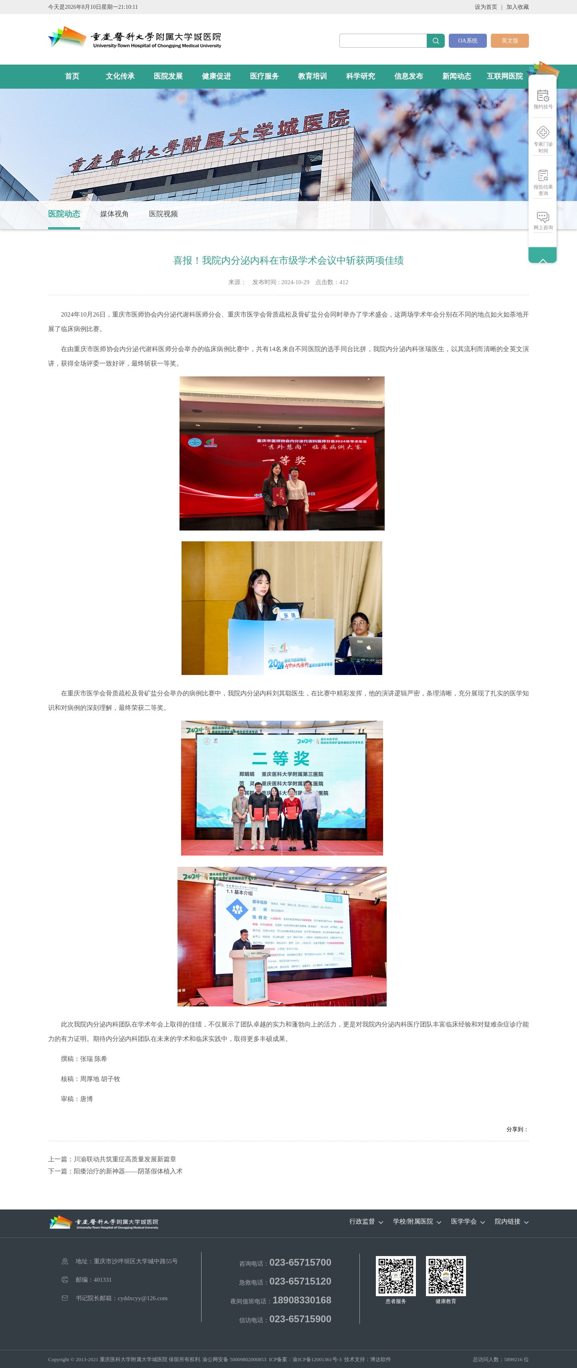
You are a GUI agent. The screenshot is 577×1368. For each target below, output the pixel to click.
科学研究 (360, 76)
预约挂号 (543, 107)
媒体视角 (114, 214)
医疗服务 (264, 76)
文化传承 (120, 76)
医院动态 (64, 213)
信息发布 (408, 76)
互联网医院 (505, 76)
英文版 (510, 41)
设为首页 (486, 7)
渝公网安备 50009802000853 (234, 1359)
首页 (72, 76)
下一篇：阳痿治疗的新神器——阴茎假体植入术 (115, 1171)
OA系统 (467, 41)
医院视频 (163, 214)
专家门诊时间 (543, 147)
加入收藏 (517, 7)
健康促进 (216, 76)
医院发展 (168, 76)
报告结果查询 (543, 190)
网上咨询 (543, 227)
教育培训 (312, 76)
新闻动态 (456, 76)
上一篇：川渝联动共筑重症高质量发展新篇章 (112, 1159)
